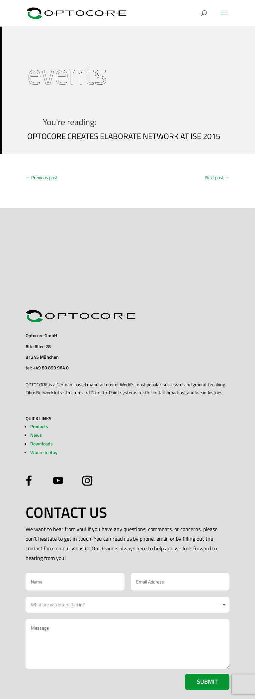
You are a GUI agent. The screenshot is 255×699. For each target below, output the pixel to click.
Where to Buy (43, 452)
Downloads (41, 443)
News (36, 434)
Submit (207, 681)
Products (39, 426)
